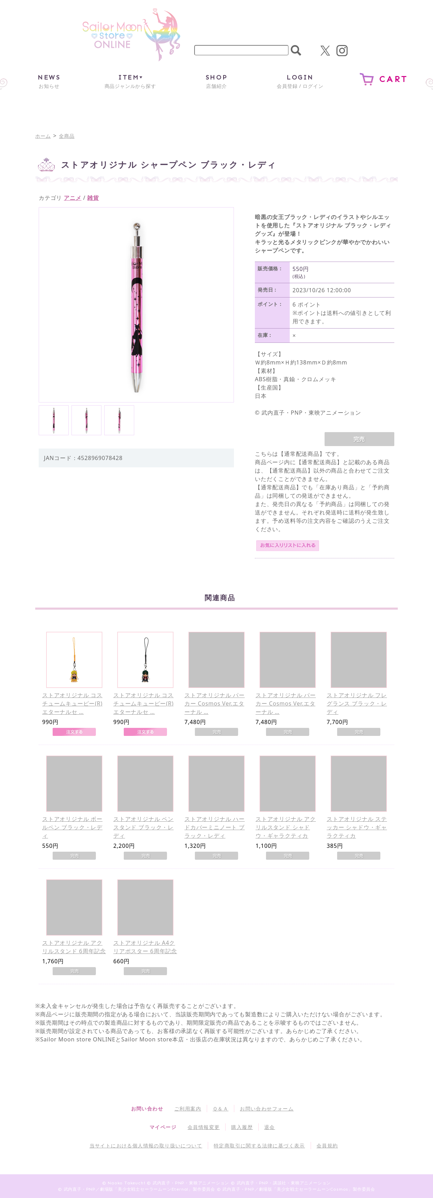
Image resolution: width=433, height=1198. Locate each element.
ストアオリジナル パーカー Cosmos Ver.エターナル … (214, 703)
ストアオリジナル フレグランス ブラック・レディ (357, 703)
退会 (269, 1127)
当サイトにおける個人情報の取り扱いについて (146, 1145)
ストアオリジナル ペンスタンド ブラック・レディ (143, 827)
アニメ (72, 198)
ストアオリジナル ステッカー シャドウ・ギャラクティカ (357, 827)
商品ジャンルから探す (130, 81)
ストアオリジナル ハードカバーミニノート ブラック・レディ (214, 827)
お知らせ (49, 81)
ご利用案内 (187, 1108)
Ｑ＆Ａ (220, 1108)
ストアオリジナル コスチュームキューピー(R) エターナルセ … (72, 703)
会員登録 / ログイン (300, 81)
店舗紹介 (216, 81)
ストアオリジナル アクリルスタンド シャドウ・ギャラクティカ (286, 827)
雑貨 (93, 198)
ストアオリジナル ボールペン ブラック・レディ (72, 827)
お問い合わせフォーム (267, 1108)
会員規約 (327, 1145)
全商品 (66, 136)
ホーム (43, 136)
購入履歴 (242, 1127)
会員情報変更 (204, 1127)
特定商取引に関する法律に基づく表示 (259, 1145)
